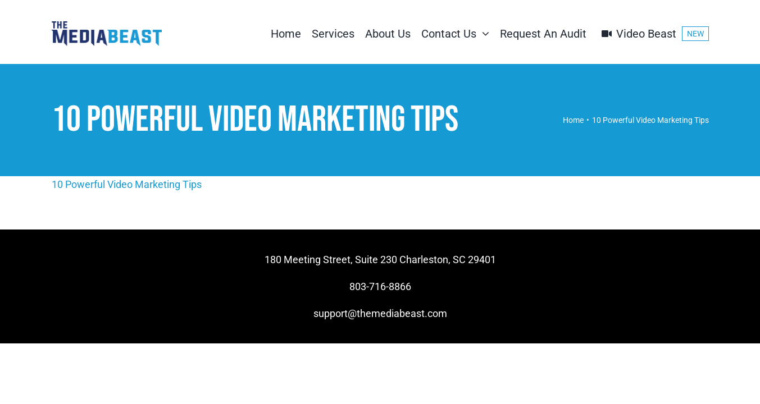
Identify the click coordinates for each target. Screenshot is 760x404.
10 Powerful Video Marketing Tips (127, 184)
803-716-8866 (380, 286)
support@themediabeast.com (380, 313)
